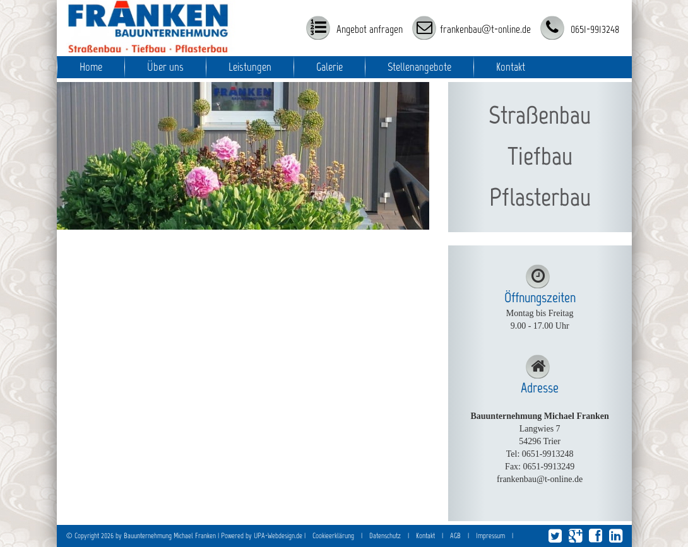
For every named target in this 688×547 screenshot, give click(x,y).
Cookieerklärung (333, 535)
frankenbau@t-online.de (485, 29)
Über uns (165, 67)
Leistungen (249, 67)
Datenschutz (385, 535)
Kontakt (510, 67)
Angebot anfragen (368, 29)
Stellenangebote (419, 67)
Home (91, 67)
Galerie (329, 67)
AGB (455, 535)
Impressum (490, 535)
